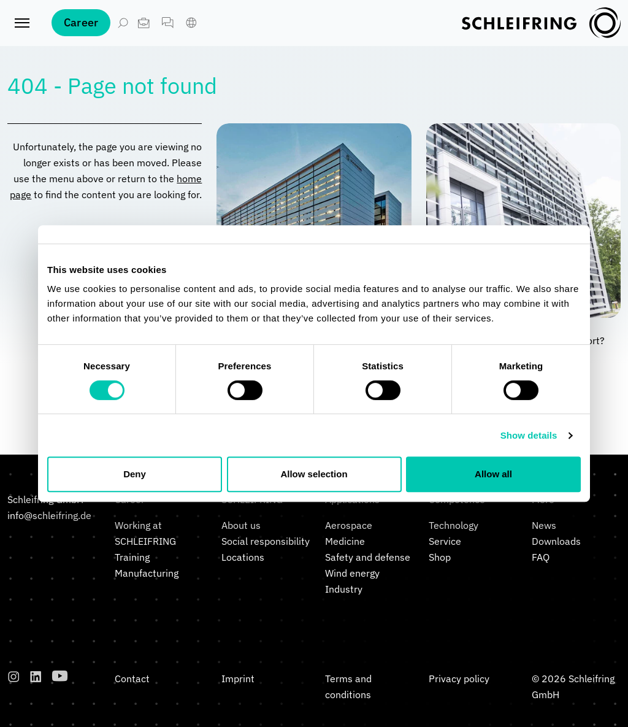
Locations (242, 557)
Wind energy (352, 573)
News (544, 525)
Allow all (493, 474)
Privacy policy (459, 678)
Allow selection (313, 474)
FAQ (541, 557)
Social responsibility (265, 541)
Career (81, 30)
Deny (134, 474)
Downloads (556, 541)
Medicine (345, 541)
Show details (528, 435)
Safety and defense (367, 557)
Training (132, 557)
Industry (343, 589)
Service (445, 541)
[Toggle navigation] (22, 30)
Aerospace (348, 525)
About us (241, 525)
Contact (132, 678)
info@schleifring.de (49, 515)
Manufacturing (146, 573)
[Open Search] (123, 30)
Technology (453, 525)
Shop (440, 557)
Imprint (238, 678)
